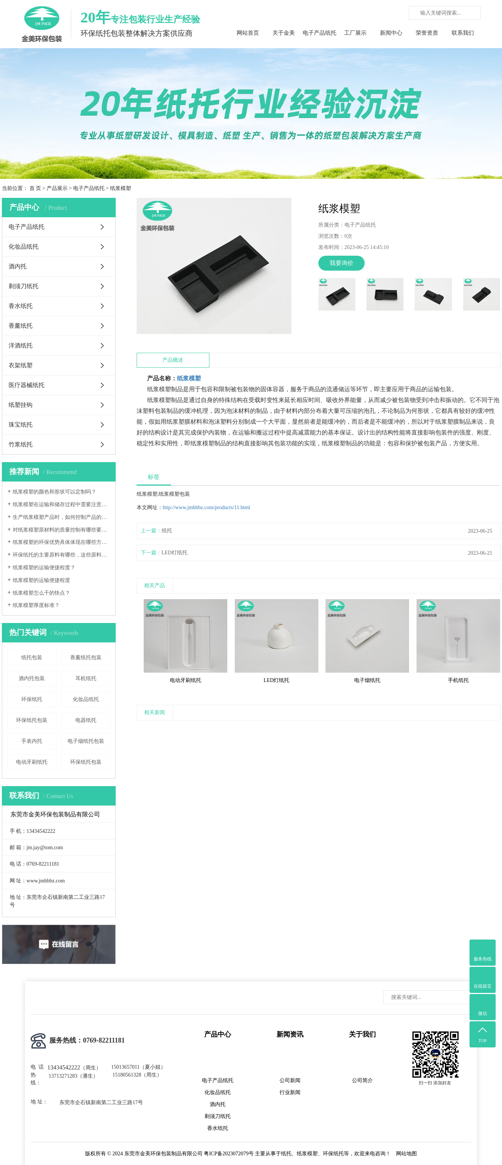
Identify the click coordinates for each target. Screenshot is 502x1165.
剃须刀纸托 (23, 286)
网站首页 (248, 33)
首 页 (35, 188)
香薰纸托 (20, 326)
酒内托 (17, 266)
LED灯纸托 (174, 552)
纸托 (167, 530)
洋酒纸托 (20, 345)
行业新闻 (290, 1092)
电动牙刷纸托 (31, 762)
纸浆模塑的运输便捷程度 (41, 580)
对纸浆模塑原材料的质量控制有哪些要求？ (61, 530)
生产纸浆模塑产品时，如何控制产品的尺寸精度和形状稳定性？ (61, 517)
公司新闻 (290, 1080)
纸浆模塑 (189, 378)
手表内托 (31, 741)
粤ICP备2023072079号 (229, 1153)
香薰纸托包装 (86, 657)
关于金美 (283, 33)
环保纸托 (31, 699)
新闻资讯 (290, 1034)
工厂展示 (355, 33)
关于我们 (362, 1034)
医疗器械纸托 (26, 385)
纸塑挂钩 (20, 405)
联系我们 (463, 33)
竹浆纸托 (20, 444)
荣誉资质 (427, 33)
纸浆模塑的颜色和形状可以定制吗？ (54, 492)
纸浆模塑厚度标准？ (36, 605)
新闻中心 (391, 33)
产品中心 (217, 1034)
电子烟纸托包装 (86, 741)
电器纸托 (85, 720)
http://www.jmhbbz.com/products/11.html (206, 507)
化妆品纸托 (23, 246)
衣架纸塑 (20, 365)
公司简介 (362, 1080)
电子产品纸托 (319, 33)
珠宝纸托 (20, 424)
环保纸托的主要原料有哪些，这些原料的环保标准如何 (61, 555)
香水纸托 (20, 306)
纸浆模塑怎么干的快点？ (41, 593)
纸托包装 (31, 657)
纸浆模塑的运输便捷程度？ (44, 567)
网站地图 (406, 1153)
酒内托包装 (32, 678)
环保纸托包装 (31, 720)
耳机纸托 (85, 678)
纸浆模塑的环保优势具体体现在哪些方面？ (61, 542)
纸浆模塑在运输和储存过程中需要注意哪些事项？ (61, 504)
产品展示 (57, 188)
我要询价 (341, 263)
